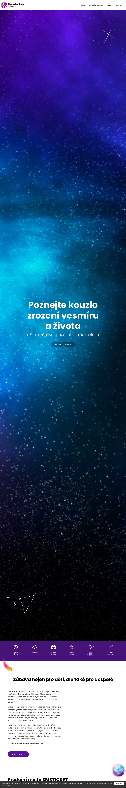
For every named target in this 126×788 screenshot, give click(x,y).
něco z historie (18, 754)
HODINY (63, 344)
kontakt (119, 5)
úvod (83, 5)
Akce (110, 5)
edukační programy (96, 5)
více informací (6, 785)
